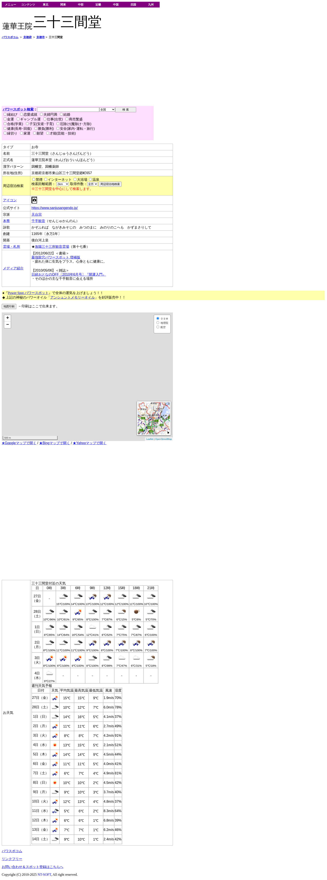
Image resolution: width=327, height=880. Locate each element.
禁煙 (39, 179)
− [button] (7, 325)
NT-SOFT (44, 874)
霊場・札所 (11, 246)
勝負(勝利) (44, 128)
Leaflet (149, 439)
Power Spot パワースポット (28, 293)
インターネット (60, 179)
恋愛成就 (28, 114)
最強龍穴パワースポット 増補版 (55, 257)
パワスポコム (12, 851)
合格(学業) (13, 124)
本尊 (6, 221)
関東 (63, 4)
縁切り (10, 133)
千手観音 (38, 221)
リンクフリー (12, 859)
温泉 (95, 179)
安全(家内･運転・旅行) (75, 128)
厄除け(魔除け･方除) (73, 124)
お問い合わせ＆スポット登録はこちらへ (32, 867)
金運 (9, 119)
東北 (45, 4)
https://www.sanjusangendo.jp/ (54, 208)
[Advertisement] (130, 73)
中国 (116, 4)
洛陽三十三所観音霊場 (52, 246)
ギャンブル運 (29, 119)
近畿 (98, 4)
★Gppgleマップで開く (19, 443)
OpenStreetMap (163, 439)
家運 (25, 133)
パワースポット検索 (18, 109)
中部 (80, 4)
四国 (133, 4)
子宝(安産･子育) (40, 124)
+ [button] (7, 318)
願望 (38, 133)
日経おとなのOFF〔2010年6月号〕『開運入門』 (68, 274)
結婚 (65, 114)
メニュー (10, 4)
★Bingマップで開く (54, 443)
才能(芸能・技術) (61, 133)
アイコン (10, 200)
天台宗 (36, 214)
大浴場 (82, 179)
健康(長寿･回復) (18, 128)
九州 (151, 4)
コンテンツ (28, 4)
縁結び (10, 114)
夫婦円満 (48, 114)
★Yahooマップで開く (89, 443)
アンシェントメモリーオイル (72, 297)
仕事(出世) (53, 119)
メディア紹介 (13, 268)
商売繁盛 (74, 119)
